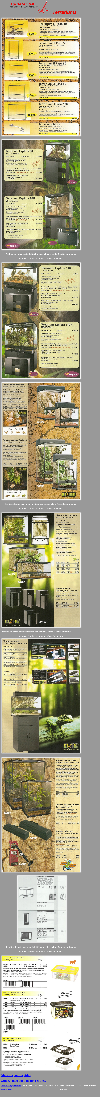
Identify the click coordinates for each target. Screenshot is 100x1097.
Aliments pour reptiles (16, 1075)
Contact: (4, 1086)
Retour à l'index (6, 1089)
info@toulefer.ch (14, 1086)
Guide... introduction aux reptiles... (24, 1080)
